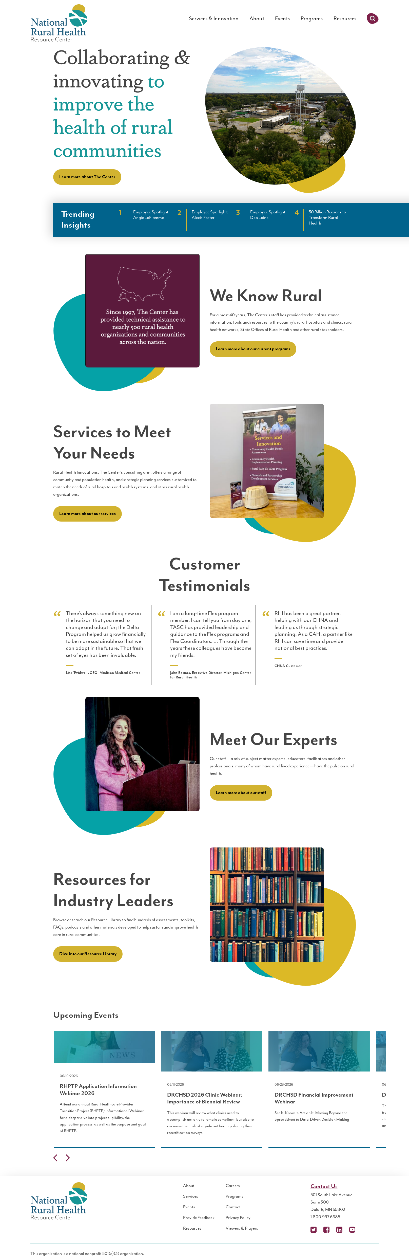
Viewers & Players (242, 1228)
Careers (233, 1185)
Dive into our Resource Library (87, 953)
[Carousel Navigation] (204, 1159)
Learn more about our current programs (253, 349)
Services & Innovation (214, 18)
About (256, 18)
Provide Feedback (199, 1217)
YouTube (352, 1230)
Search (372, 18)
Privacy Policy (238, 1217)
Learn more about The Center (87, 176)
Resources (345, 18)
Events (282, 18)
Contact (233, 1207)
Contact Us (324, 1186)
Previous (55, 1157)
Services (190, 1196)
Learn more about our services (87, 513)
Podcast (365, 1230)
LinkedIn (339, 1230)
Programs (312, 18)
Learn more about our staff (241, 792)
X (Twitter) (313, 1230)
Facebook (326, 1230)
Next (68, 1157)
